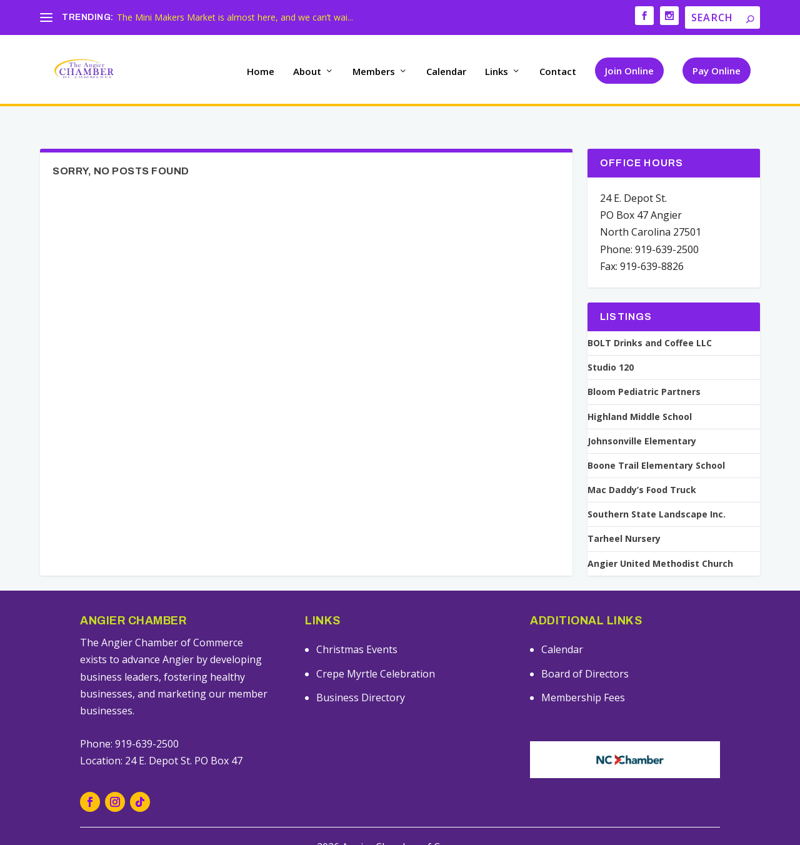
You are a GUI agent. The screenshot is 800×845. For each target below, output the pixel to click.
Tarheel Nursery (624, 515)
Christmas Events (357, 625)
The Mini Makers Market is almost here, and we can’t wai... (235, 17)
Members (373, 67)
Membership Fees (583, 674)
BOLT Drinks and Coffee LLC (650, 319)
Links (496, 67)
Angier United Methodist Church (660, 540)
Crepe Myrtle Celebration (375, 650)
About (307, 67)
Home (260, 67)
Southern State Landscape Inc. (657, 490)
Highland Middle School (640, 392)
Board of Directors (585, 650)
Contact (557, 67)
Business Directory (360, 674)
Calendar (446, 67)
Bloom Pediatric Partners (644, 368)
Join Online (629, 66)
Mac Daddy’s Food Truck (642, 466)
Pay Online (716, 66)
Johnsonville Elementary (642, 417)
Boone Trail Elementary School (656, 442)
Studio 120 (611, 343)
